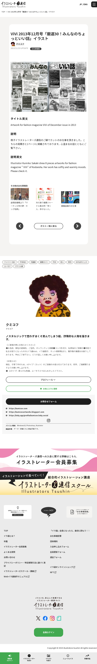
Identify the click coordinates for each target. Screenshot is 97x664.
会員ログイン (48, 632)
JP (80, 4)
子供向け (23, 262)
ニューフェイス (68, 657)
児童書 (33, 262)
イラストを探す (48, 658)
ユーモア (7, 266)
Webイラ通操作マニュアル (16, 576)
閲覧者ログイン (10, 658)
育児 (69, 262)
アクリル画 (19, 266)
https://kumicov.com (16, 408)
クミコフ (20, 43)
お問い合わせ (9, 557)
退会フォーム (55, 557)
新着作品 (87, 657)
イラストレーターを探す (29, 658)
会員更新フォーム (57, 552)
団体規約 (54, 541)
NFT (53, 572)
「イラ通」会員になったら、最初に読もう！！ (70, 530)
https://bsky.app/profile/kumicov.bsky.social (27, 415)
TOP (6, 530)
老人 (62, 262)
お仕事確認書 (55, 536)
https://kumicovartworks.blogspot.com (25, 412)
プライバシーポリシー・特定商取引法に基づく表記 (25, 564)
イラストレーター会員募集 (15, 546)
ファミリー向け (9, 262)
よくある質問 (9, 552)
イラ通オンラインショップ (62, 567)
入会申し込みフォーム (59, 546)
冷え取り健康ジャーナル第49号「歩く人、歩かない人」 (45, 199)
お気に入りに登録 (48, 388)
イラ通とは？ (9, 536)
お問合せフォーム (48, 401)
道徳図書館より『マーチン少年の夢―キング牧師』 (20, 199)
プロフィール (48, 379)
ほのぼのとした (81, 262)
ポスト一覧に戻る (48, 225)
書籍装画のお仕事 (70, 199)
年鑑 (6, 541)
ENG (85, 4)
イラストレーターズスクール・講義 (20, 571)
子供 (54, 262)
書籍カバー (44, 262)
